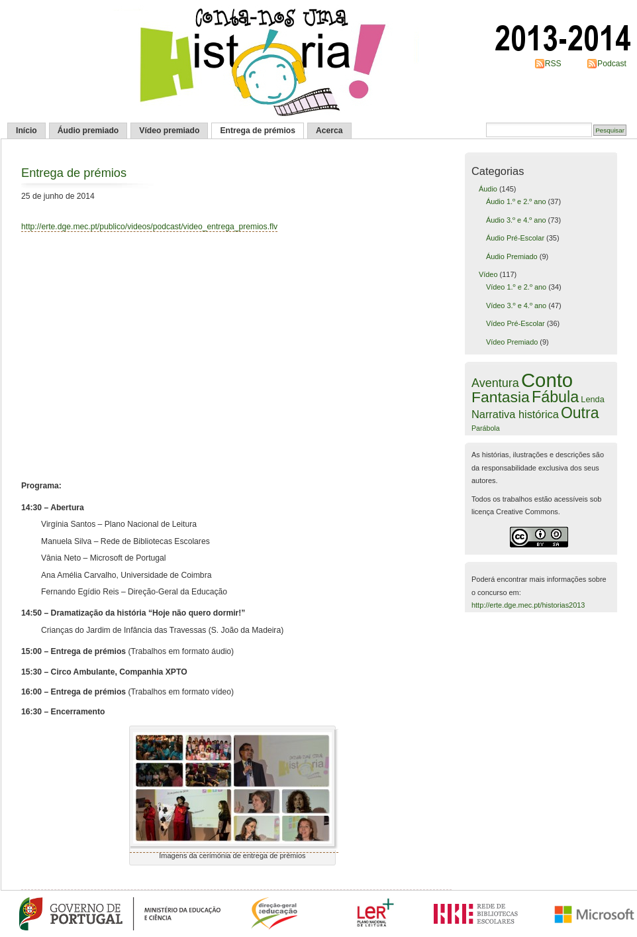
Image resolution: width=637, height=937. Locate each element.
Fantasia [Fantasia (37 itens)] (500, 397)
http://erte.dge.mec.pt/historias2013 (528, 605)
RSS (553, 63)
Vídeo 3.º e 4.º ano (516, 305)
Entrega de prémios (257, 130)
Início (26, 130)
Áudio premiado (88, 130)
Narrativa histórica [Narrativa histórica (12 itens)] (515, 414)
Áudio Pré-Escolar (515, 238)
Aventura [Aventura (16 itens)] (495, 383)
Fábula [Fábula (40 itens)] (555, 397)
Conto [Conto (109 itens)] (547, 380)
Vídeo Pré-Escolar (515, 323)
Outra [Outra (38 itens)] (580, 412)
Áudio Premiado (512, 256)
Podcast (611, 63)
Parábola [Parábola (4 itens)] (485, 428)
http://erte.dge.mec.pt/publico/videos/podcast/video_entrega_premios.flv (149, 226)
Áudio (488, 189)
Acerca (329, 130)
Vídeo (488, 274)
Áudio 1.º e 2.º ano (516, 201)
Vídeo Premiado (512, 342)
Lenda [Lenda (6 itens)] (592, 399)
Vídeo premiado (169, 130)
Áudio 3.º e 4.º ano (516, 220)
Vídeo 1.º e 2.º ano (516, 287)
